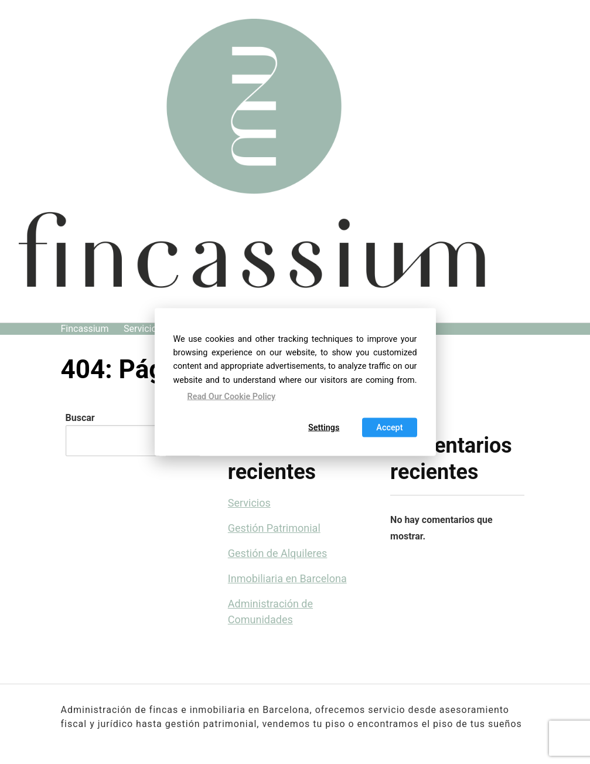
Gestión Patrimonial (274, 528)
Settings (323, 428)
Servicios (143, 328)
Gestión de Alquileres (278, 553)
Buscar (80, 417)
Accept (389, 428)
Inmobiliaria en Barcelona (287, 578)
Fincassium (85, 328)
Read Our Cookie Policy (231, 396)
